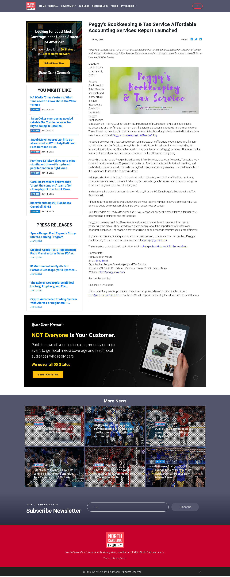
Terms (106, 558)
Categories (127, 6)
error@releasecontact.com (103, 295)
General (53, 6)
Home (43, 5)
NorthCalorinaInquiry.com (106, 571)
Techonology (100, 6)
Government (68, 6)
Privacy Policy (119, 558)
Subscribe (185, 507)
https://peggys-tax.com (155, 240)
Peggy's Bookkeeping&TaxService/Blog (134, 135)
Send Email (102, 260)
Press (114, 6)
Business (84, 6)
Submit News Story (54, 63)
